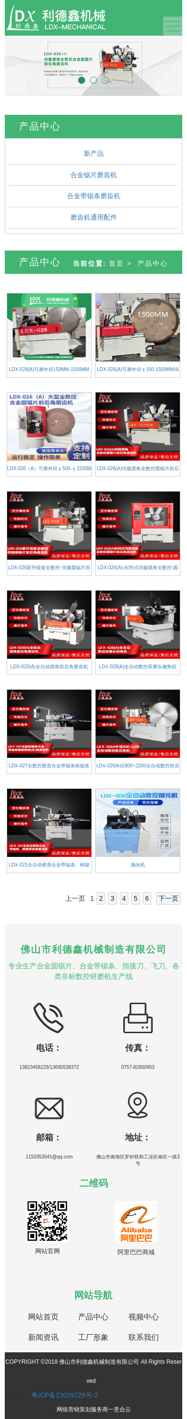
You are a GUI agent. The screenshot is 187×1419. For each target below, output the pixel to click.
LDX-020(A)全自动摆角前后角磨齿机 (49, 666)
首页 (116, 263)
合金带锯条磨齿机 (93, 196)
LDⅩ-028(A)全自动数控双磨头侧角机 (138, 666)
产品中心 (153, 263)
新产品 (94, 153)
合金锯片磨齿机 (93, 175)
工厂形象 (93, 1337)
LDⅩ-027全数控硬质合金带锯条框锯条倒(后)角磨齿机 (49, 768)
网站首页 (43, 1317)
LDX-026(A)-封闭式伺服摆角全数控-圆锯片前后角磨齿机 (138, 570)
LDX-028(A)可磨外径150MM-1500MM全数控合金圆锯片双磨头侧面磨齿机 (49, 372)
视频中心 (143, 1317)
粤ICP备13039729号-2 (64, 1395)
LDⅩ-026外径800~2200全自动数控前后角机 (137, 768)
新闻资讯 (43, 1337)
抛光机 (138, 864)
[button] (18, 66)
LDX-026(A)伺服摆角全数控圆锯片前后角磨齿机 (138, 471)
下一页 (168, 898)
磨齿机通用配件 (93, 217)
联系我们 (143, 1337)
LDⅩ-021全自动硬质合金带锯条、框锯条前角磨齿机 (49, 867)
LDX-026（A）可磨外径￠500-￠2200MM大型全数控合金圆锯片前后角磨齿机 (49, 471)
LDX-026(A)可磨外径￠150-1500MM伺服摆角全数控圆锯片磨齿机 (138, 372)
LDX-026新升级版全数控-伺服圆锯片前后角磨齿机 (49, 570)
